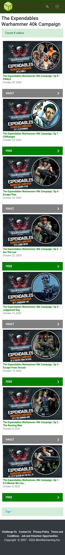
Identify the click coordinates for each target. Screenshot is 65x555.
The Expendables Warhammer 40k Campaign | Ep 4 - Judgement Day (31, 308)
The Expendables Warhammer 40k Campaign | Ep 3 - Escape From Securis (31, 366)
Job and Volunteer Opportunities (39, 536)
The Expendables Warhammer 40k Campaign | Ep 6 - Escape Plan (31, 193)
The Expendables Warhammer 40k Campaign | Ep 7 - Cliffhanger (31, 135)
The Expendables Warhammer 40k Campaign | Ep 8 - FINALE (31, 77)
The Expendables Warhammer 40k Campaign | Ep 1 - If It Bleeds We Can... (31, 482)
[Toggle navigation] (57, 6)
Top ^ (8, 511)
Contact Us (25, 531)
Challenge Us (9, 531)
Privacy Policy (41, 531)
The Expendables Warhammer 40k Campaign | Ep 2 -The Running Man (31, 424)
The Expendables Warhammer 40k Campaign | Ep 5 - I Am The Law (32, 251)
